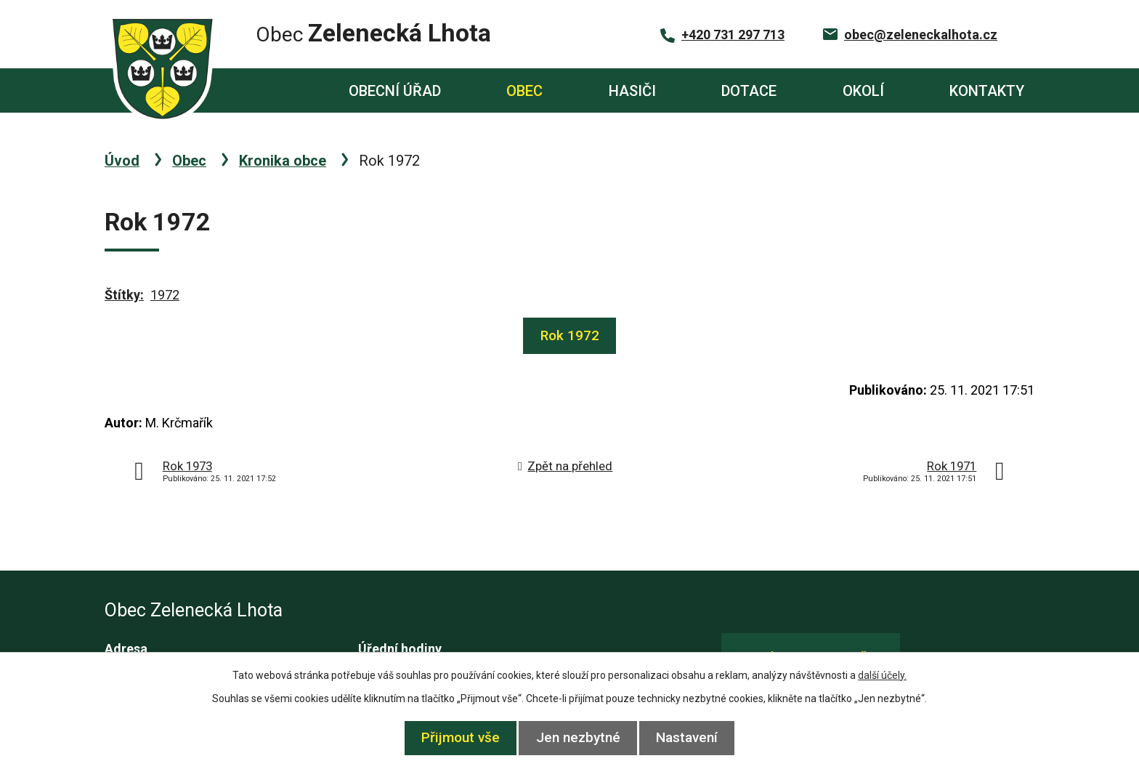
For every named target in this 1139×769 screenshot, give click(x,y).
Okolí (863, 91)
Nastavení (695, 737)
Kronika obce (282, 160)
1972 (164, 294)
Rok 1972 (569, 335)
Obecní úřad (395, 91)
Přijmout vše (453, 737)
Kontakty (986, 91)
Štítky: (124, 294)
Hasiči (632, 91)
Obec (524, 91)
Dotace (749, 91)
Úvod (262, 90)
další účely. (882, 675)
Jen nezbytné (578, 737)
